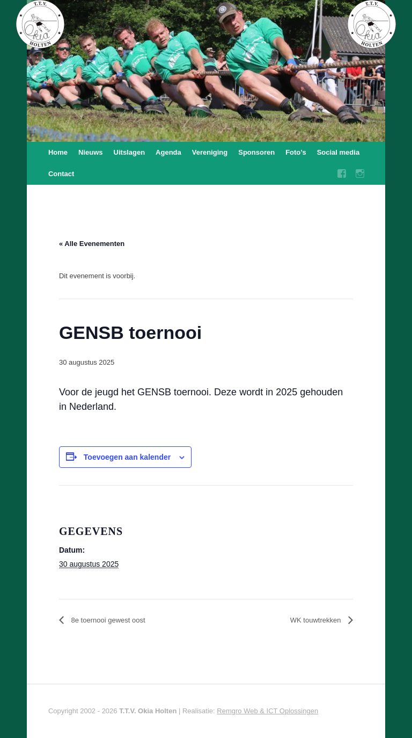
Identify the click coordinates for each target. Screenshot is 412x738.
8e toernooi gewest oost (107, 620)
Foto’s (295, 152)
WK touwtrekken (316, 620)
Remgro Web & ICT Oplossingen (267, 711)
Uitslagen (129, 152)
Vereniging (209, 152)
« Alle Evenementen (91, 244)
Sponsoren (256, 152)
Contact (61, 174)
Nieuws (90, 152)
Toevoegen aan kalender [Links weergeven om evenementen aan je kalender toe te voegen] (127, 457)
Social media (338, 152)
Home (58, 152)
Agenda (168, 152)
